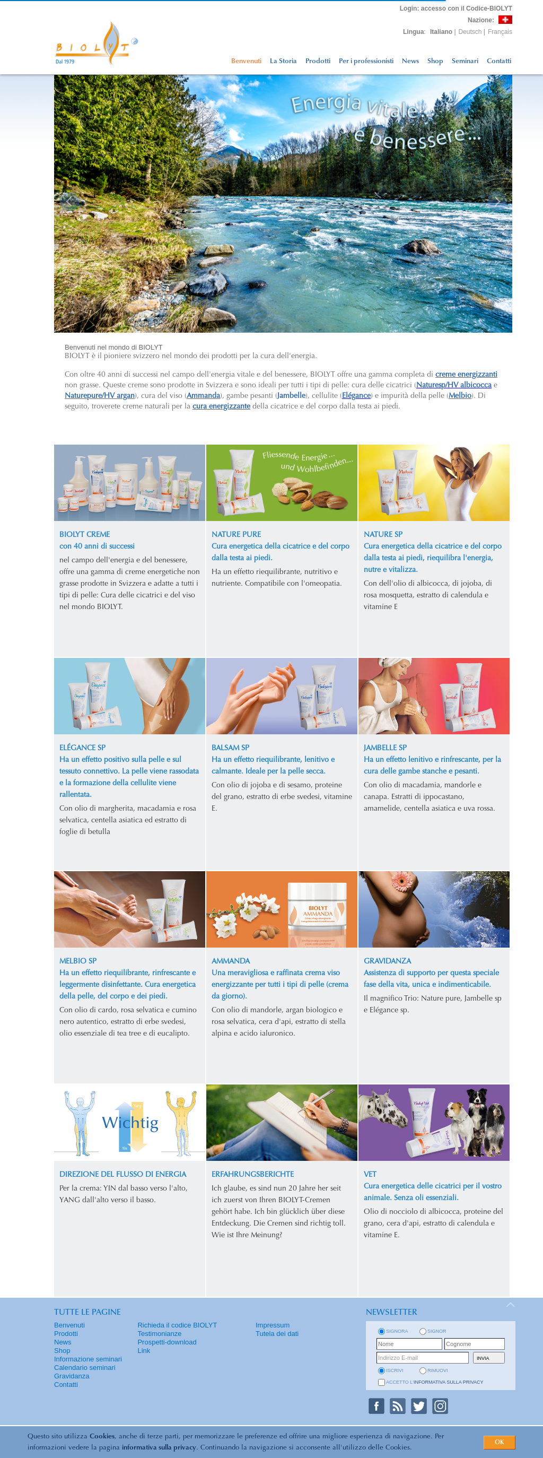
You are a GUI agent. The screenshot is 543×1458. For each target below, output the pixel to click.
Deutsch (470, 32)
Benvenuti (246, 61)
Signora (397, 1331)
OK (499, 1442)
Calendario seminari (85, 1368)
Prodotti (317, 61)
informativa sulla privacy (159, 1447)
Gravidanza (71, 1376)
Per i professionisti (366, 61)
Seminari (465, 61)
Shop (435, 61)
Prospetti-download (166, 1342)
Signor (436, 1331)
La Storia (283, 61)
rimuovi (437, 1370)
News (410, 61)
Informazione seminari (88, 1359)
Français (500, 32)
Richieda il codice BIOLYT (177, 1325)
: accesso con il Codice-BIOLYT (456, 8)
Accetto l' (435, 1382)
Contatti (499, 61)
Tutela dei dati (277, 1334)
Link (143, 1351)
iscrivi (395, 1370)
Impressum (273, 1325)
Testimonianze (159, 1334)
